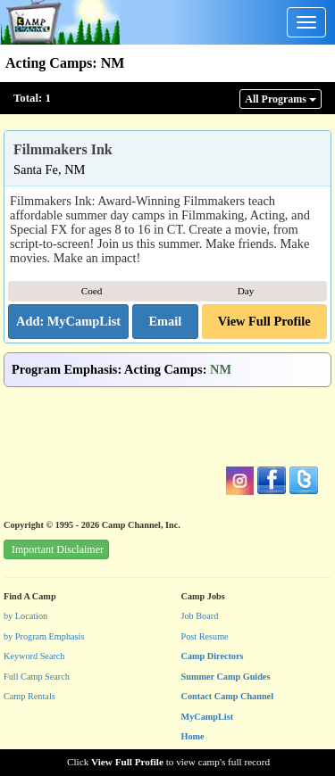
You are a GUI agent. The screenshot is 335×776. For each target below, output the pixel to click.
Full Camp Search (37, 676)
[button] (164, 322)
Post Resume (205, 636)
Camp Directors (212, 656)
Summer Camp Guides (226, 676)
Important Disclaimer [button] (58, 549)
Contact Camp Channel (227, 696)
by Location (25, 616)
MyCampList (207, 717)
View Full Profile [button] (264, 321)
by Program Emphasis (44, 636)
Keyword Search (34, 656)
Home (193, 736)
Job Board (200, 616)
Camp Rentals (29, 696)
